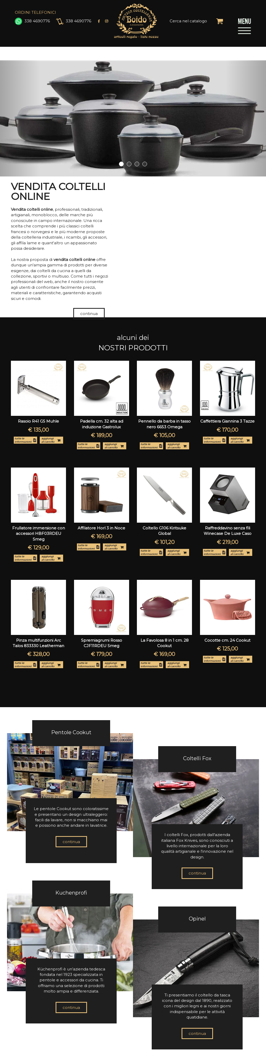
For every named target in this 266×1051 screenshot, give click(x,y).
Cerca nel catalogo (188, 20)
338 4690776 (32, 20)
